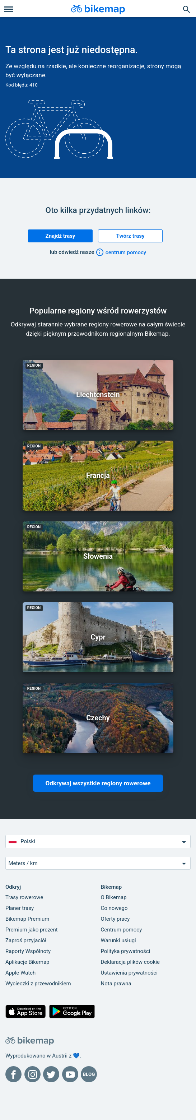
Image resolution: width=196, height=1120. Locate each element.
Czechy (97, 718)
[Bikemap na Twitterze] (51, 1074)
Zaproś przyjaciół (25, 940)
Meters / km (98, 863)
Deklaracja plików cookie (130, 962)
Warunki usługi (118, 940)
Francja (98, 475)
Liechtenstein (98, 394)
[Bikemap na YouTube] (70, 1074)
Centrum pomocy (121, 929)
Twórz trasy (130, 236)
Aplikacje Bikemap (27, 962)
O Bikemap (114, 897)
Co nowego (114, 908)
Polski (98, 842)
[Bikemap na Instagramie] (32, 1074)
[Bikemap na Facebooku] (13, 1074)
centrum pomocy (120, 252)
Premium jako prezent (31, 929)
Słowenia (98, 556)
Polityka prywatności (125, 951)
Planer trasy (19, 908)
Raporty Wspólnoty (28, 951)
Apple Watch (20, 973)
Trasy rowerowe (24, 897)
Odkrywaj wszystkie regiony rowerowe (98, 783)
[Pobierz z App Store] (25, 1013)
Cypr (98, 637)
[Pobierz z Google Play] (72, 1013)
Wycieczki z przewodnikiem (38, 983)
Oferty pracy (115, 919)
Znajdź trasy (60, 236)
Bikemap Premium (27, 919)
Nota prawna (116, 983)
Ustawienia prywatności (129, 973)
